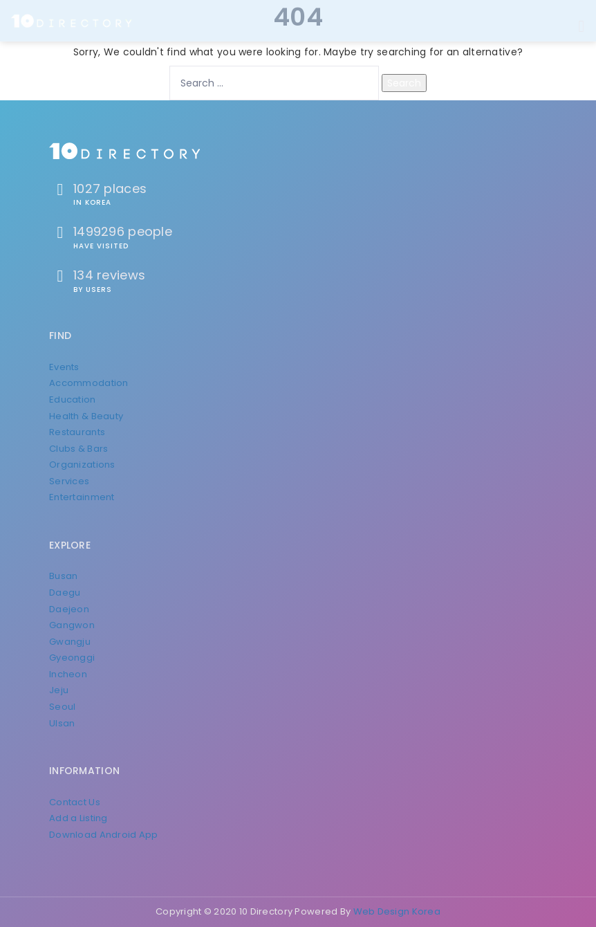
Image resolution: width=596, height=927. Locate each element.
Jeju (58, 690)
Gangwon (72, 625)
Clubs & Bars (78, 448)
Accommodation (89, 382)
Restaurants (77, 432)
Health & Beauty (86, 416)
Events (64, 367)
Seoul (62, 706)
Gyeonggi (72, 657)
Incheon (68, 674)
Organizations (82, 464)
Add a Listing (78, 818)
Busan (63, 575)
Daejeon (69, 609)
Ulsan (62, 723)
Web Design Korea (396, 911)
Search (404, 83)
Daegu (64, 592)
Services (69, 481)
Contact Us (74, 802)
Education (72, 399)
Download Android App (103, 834)
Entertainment (82, 497)
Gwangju (70, 641)
